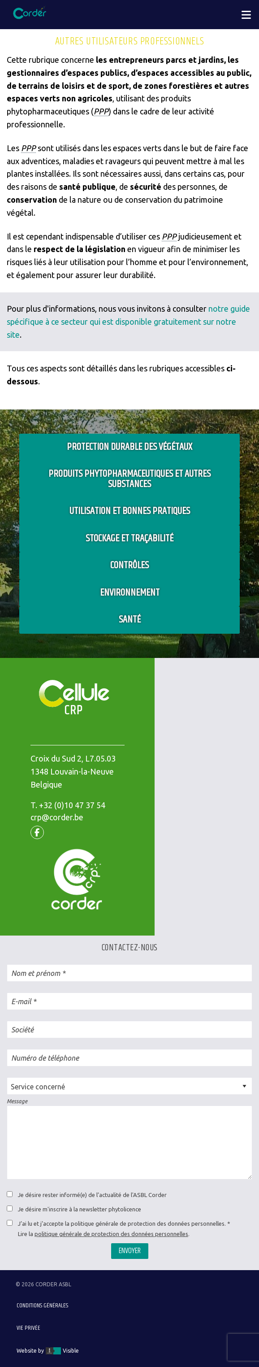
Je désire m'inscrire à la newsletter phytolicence (79, 1209)
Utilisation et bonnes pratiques (129, 511)
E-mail (21, 1001)
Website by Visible (48, 1350)
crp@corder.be (56, 817)
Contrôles (129, 565)
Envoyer (130, 1251)
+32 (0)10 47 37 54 (72, 805)
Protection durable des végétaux (129, 447)
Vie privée (28, 1328)
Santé (130, 619)
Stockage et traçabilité (129, 538)
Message (17, 1101)
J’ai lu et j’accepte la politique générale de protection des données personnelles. (122, 1223)
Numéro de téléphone (45, 1058)
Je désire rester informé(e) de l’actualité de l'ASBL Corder (92, 1195)
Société (22, 1030)
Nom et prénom (35, 973)
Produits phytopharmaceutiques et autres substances (129, 479)
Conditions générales (42, 1305)
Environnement (130, 593)
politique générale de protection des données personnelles (111, 1234)
